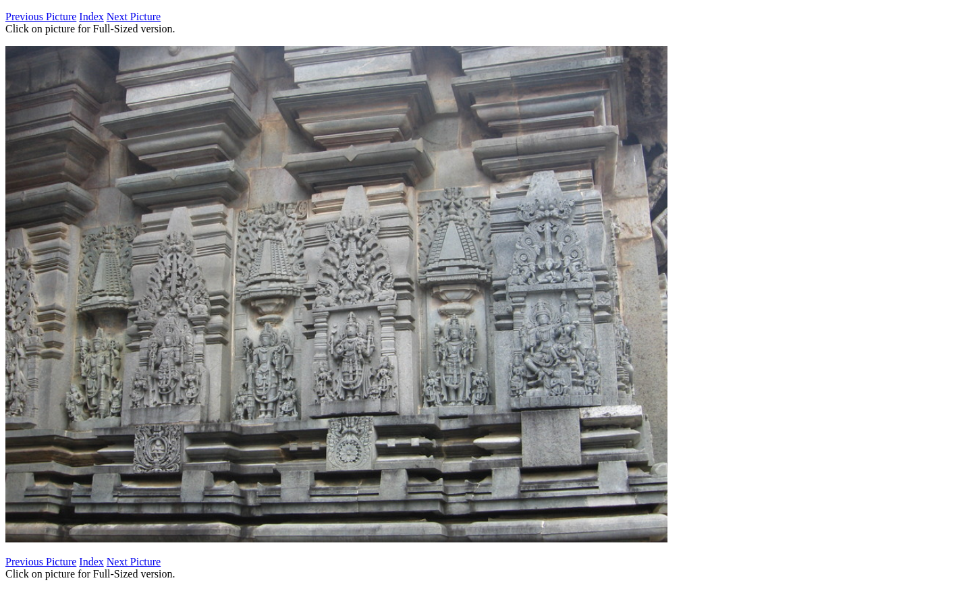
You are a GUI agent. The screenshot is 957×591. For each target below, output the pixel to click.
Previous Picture (40, 16)
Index (91, 16)
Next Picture (134, 16)
